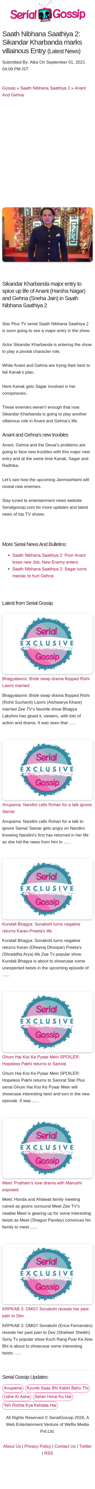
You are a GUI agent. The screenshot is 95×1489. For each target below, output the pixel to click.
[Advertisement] (47, 154)
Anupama (13, 1388)
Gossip (9, 88)
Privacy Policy (37, 1446)
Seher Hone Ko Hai (52, 1396)
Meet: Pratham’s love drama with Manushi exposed (42, 1186)
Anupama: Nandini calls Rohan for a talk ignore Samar (47, 808)
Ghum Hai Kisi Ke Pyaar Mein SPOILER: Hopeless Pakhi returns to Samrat (41, 1060)
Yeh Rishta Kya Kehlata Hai (30, 1405)
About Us (12, 1446)
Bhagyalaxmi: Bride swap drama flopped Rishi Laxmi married (46, 682)
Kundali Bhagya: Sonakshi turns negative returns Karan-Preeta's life (41, 927)
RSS (48, 1453)
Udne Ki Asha (17, 1396)
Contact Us (65, 1446)
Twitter (85, 1446)
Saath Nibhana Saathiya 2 (45, 88)
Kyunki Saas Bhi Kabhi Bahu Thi (57, 1388)
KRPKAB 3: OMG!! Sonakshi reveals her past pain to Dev (45, 1312)
